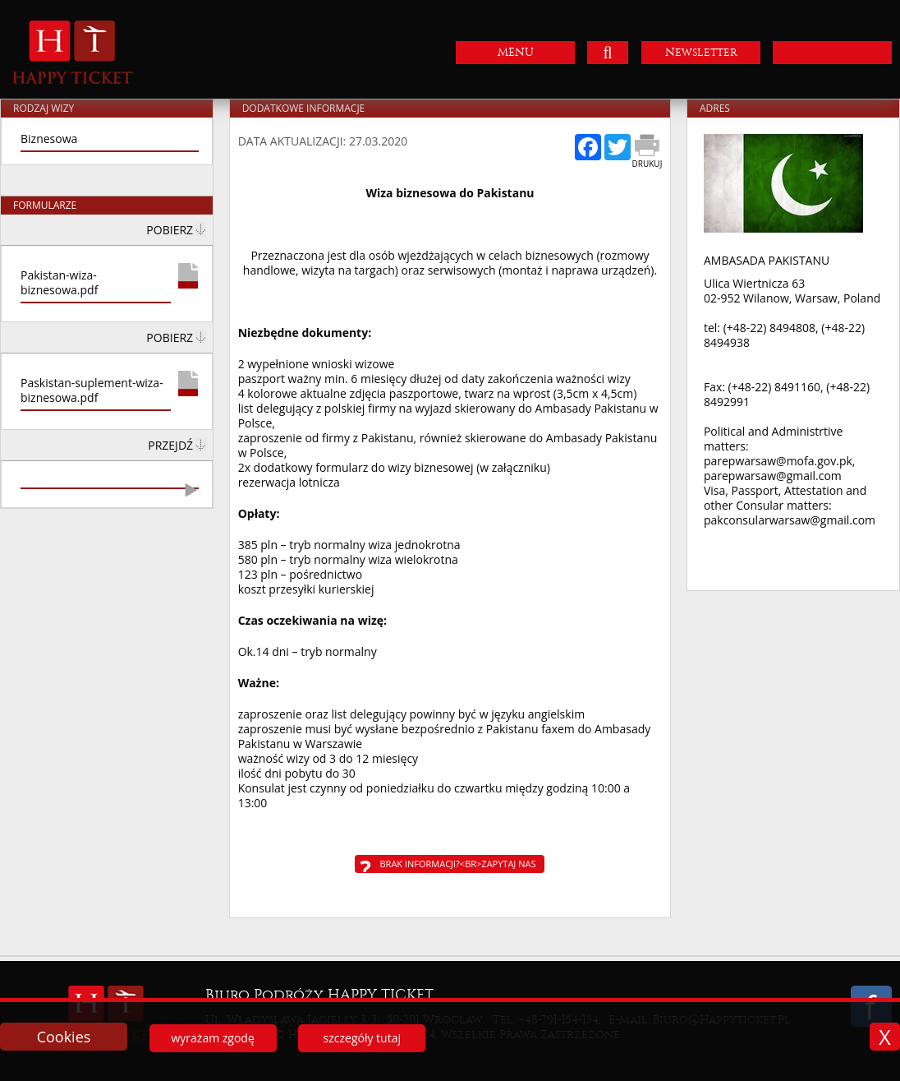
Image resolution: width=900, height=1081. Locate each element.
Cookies (64, 1036)
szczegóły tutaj (362, 1038)
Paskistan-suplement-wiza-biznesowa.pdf (92, 390)
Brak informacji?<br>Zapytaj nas (457, 863)
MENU (516, 52)
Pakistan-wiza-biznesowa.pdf (59, 283)
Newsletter (701, 52)
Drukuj (647, 163)
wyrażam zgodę (212, 1038)
